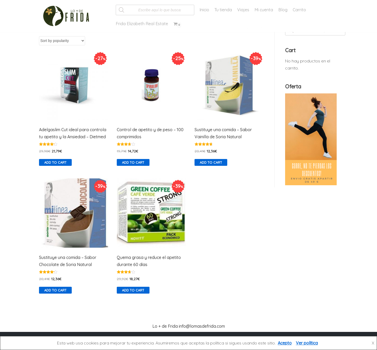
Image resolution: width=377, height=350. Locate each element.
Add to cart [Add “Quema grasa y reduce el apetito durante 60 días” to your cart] (133, 290)
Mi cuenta (263, 9)
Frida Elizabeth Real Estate (142, 23)
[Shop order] (62, 40)
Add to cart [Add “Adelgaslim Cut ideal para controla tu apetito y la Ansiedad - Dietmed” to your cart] (55, 162)
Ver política (307, 343)
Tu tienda (223, 9)
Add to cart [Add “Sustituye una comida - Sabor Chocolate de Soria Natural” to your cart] (55, 290)
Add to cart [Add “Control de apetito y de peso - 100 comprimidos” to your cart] (133, 162)
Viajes (243, 9)
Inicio (204, 9)
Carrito (299, 9)
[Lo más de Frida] (68, 16)
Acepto (285, 343)
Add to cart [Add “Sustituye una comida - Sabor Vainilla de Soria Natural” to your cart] (211, 162)
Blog (282, 9)
